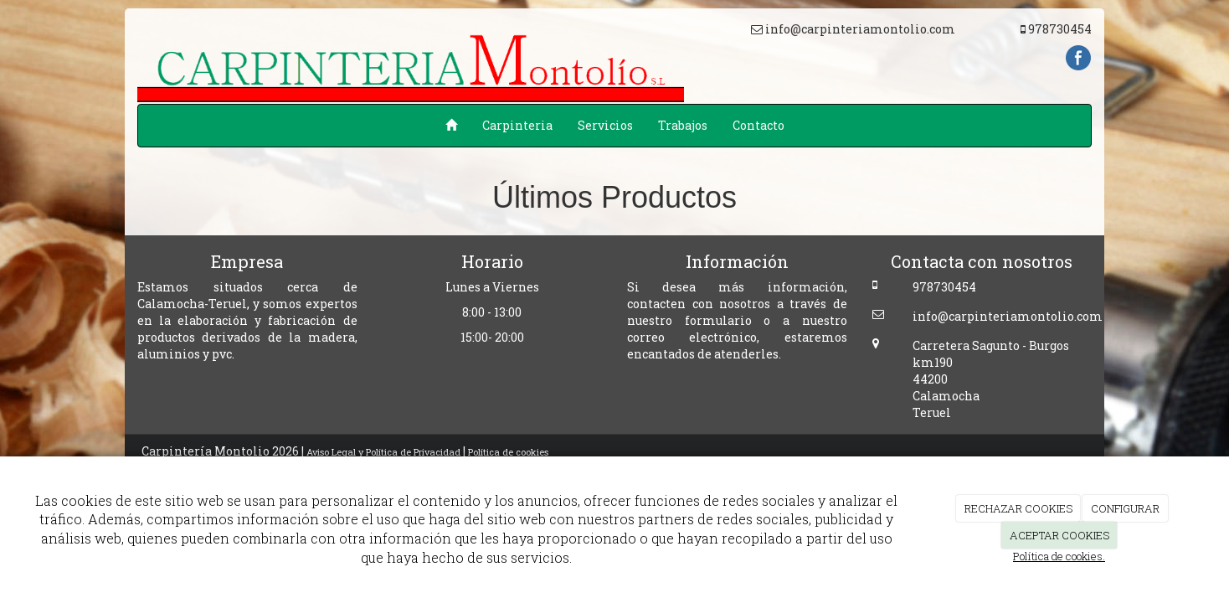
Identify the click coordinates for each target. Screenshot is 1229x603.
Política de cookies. (1059, 556)
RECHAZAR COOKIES (1018, 508)
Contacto (758, 125)
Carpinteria (517, 125)
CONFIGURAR (1125, 508)
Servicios (605, 125)
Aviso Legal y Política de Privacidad (383, 452)
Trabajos (682, 125)
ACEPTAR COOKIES (1059, 535)
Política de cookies (508, 452)
